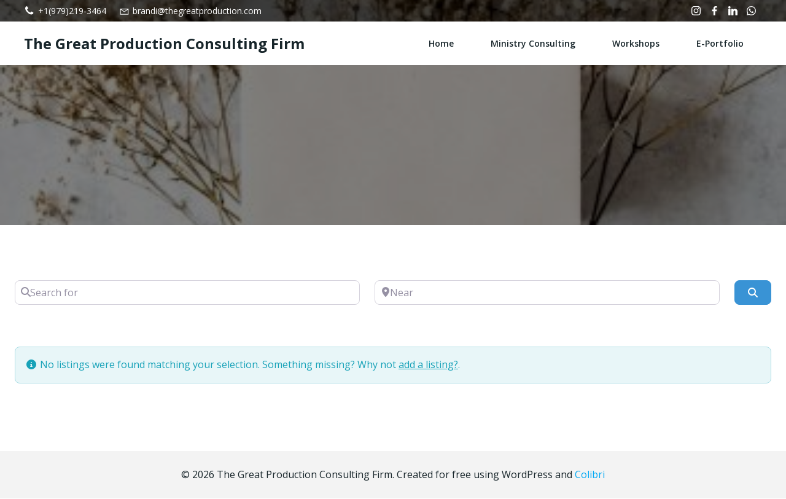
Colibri (590, 474)
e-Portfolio (720, 43)
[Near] (547, 292)
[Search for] (187, 292)
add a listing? (428, 364)
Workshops (636, 43)
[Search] (752, 292)
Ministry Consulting (533, 43)
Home (441, 43)
